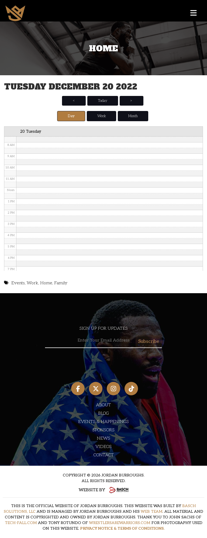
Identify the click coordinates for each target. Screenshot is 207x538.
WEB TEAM (152, 511)
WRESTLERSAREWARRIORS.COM (119, 523)
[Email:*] (103, 340)
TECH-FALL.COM (21, 523)
